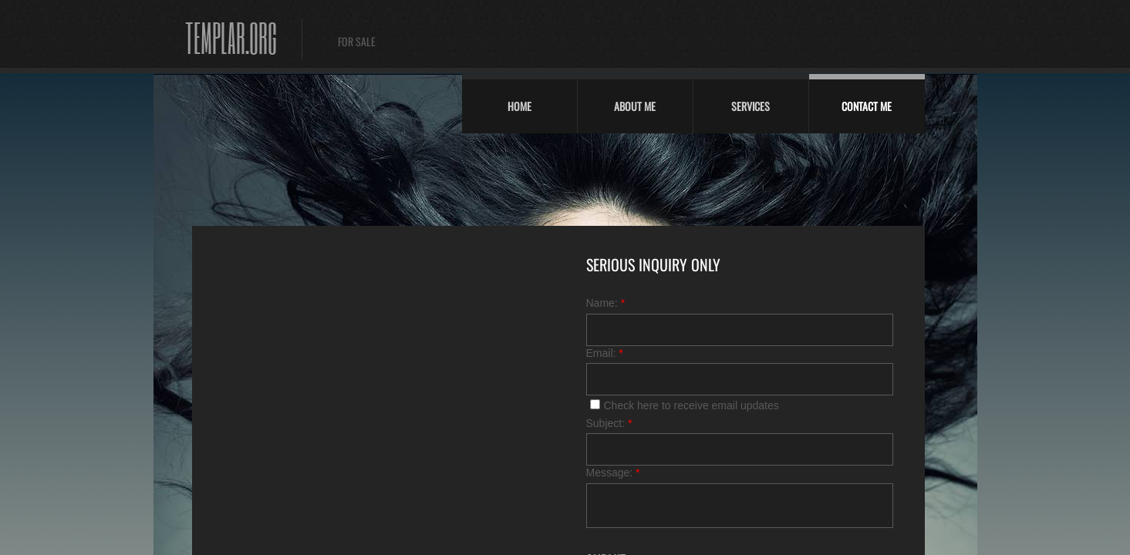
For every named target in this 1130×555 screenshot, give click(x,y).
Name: (606, 303)
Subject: (609, 423)
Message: (613, 472)
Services (750, 106)
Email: (604, 353)
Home (519, 106)
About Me (635, 106)
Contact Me (867, 106)
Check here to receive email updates (684, 405)
